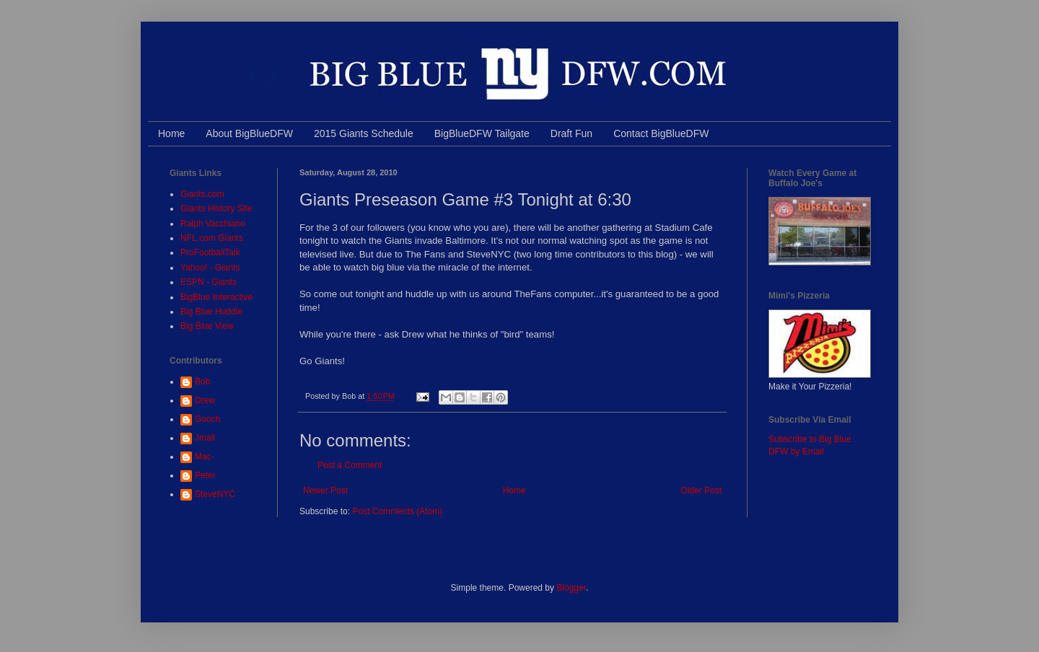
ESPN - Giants (208, 282)
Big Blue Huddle (211, 312)
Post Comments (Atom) (397, 511)
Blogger (571, 588)
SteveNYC (215, 494)
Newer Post (325, 490)
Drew (205, 400)
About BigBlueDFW (249, 133)
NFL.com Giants (211, 238)
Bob (202, 381)
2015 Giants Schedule (363, 133)
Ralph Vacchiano (212, 224)
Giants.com (202, 194)
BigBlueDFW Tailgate (482, 133)
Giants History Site (216, 208)
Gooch (207, 419)
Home (171, 133)
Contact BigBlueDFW (661, 133)
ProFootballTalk (210, 252)
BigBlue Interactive (216, 297)
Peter (205, 475)
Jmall (205, 438)
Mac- (204, 456)
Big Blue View (207, 326)
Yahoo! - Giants (210, 268)
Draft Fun (571, 133)
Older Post (701, 490)
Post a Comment (349, 465)
